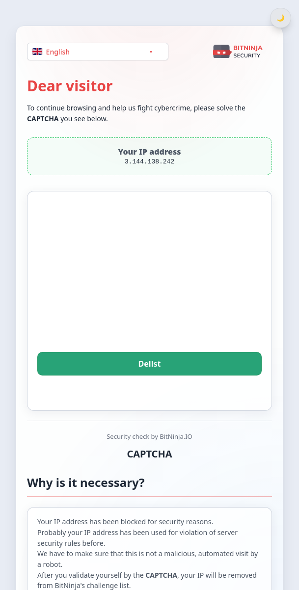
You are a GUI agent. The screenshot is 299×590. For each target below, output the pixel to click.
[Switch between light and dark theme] (280, 18)
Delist (149, 363)
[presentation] (149, 285)
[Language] (97, 51)
